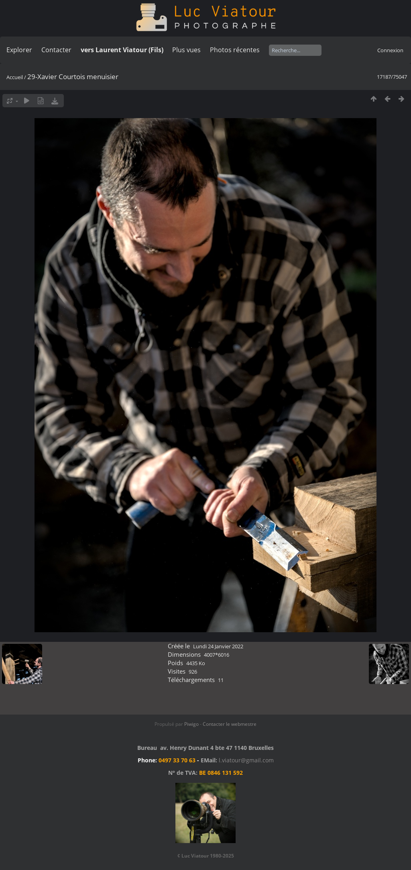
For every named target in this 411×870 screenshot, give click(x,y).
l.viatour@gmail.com (246, 760)
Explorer (19, 49)
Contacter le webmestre (229, 724)
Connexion (390, 50)
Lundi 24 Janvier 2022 (218, 646)
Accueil (14, 77)
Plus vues (186, 49)
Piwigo (191, 724)
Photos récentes (235, 49)
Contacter (56, 49)
